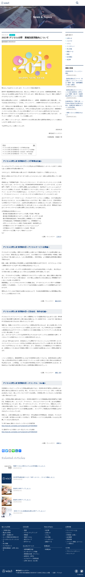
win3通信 (69, 57)
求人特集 (69, 49)
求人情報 (5, 543)
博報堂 (26, 535)
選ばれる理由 (7, 532)
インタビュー (71, 46)
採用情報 (69, 539)
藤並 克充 (58, 301)
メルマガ (69, 41)
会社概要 (69, 537)
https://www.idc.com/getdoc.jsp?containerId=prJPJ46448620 (19, 426)
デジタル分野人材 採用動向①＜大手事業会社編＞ (16, 147)
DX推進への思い (71, 535)
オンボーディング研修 (30, 551)
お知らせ (12, 35)
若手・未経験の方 (8, 535)
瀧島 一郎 (58, 372)
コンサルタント (7, 545)
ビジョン (69, 532)
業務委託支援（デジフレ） (32, 554)
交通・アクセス (57, 572)
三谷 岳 (58, 236)
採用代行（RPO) (29, 556)
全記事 (69, 59)
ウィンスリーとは (71, 530)
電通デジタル (28, 537)
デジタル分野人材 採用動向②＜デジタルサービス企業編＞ (19, 149)
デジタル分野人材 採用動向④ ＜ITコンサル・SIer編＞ (18, 153)
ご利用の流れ (7, 530)
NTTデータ (27, 541)
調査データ (70, 51)
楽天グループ (28, 539)
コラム (69, 43)
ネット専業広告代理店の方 (11, 537)
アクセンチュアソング (30, 532)
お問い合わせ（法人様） (31, 560)
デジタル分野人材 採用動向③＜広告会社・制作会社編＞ (18, 151)
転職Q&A (48, 549)
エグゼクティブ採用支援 (31, 558)
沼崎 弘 (58, 443)
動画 (68, 54)
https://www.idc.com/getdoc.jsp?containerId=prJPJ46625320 (19, 432)
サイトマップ (70, 553)
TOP (1, 7)
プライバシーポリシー (73, 551)
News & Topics (7, 7)
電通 (25, 530)
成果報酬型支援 (28, 549)
